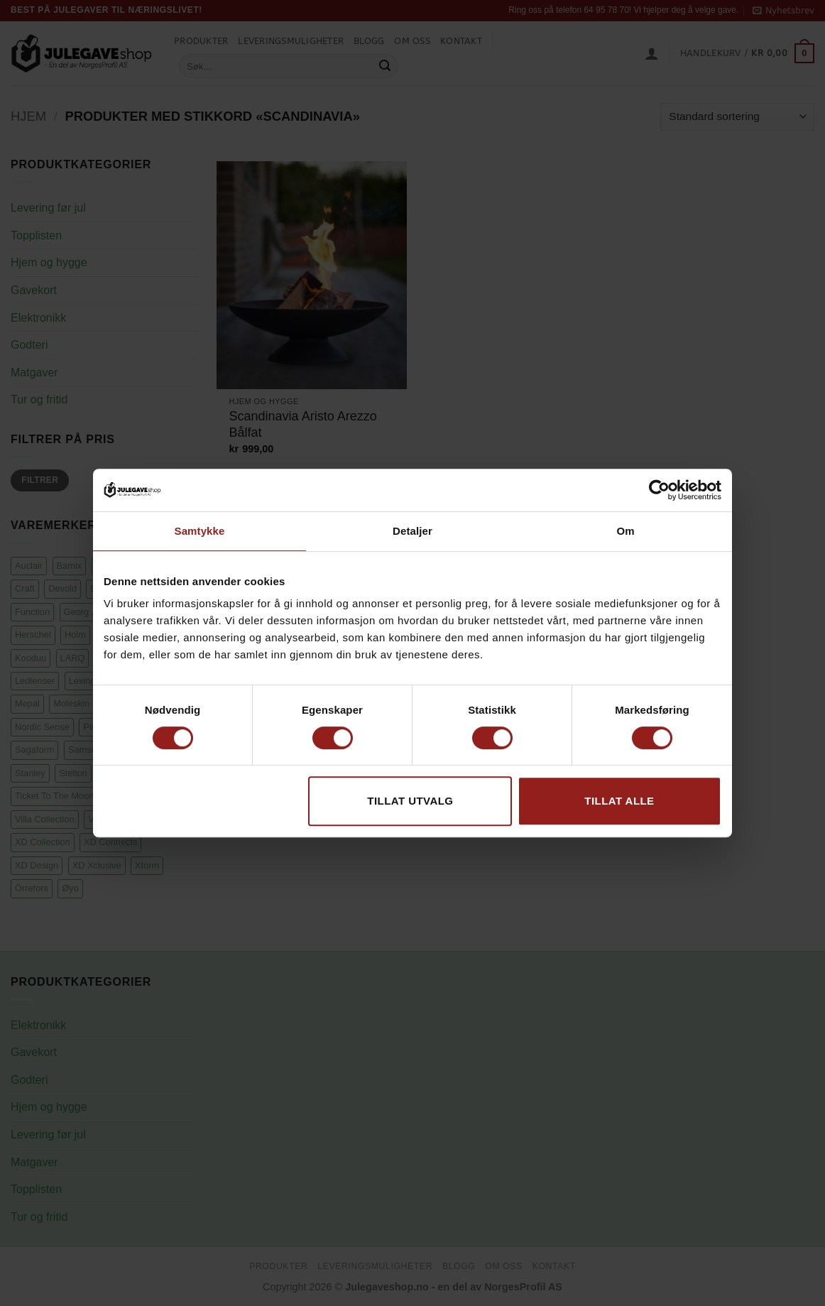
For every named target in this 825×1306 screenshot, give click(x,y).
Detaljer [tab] (412, 531)
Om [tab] (625, 531)
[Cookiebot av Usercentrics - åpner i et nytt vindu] (659, 490)
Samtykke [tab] (200, 531)
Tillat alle (619, 801)
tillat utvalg (410, 801)
